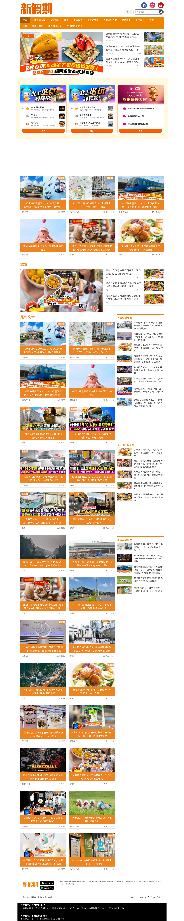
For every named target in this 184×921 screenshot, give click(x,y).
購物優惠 (126, 19)
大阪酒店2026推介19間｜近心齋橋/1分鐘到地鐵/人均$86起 (148, 391)
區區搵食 (78, 19)
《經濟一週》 (70, 884)
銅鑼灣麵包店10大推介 (63, 908)
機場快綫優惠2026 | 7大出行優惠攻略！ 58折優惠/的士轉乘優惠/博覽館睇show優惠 (148, 359)
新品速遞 (140, 19)
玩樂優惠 (109, 66)
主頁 (25, 19)
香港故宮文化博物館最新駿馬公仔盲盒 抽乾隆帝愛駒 (148, 579)
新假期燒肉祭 (55, 26)
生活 (25, 26)
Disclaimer (142, 897)
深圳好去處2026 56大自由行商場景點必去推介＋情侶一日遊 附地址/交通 (148, 325)
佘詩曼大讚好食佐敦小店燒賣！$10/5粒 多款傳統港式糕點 (148, 475)
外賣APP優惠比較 (115, 908)
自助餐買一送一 (28, 919)
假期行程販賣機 (74, 26)
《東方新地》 (134, 881)
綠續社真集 (37, 26)
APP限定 (54, 19)
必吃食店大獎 (39, 19)
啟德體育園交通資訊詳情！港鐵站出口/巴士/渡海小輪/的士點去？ (148, 547)
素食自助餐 (58, 919)
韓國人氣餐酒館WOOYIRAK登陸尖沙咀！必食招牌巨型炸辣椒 (148, 497)
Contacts (130, 897)
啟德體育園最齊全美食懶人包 (34, 908)
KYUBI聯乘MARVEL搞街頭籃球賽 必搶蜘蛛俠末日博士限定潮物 (148, 558)
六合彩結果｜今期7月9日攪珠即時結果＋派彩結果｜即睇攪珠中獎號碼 (148, 336)
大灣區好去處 (110, 19)
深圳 (23, 570)
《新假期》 (102, 881)
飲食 (66, 19)
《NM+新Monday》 (122, 881)
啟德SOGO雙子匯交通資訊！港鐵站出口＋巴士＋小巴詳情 (148, 589)
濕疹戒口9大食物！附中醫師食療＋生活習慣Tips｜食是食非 (148, 347)
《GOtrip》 (110, 881)
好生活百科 (26, 485)
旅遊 (152, 19)
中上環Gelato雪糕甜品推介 (90, 908)
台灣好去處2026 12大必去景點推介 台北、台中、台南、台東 (148, 370)
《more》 (143, 881)
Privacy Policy (156, 897)
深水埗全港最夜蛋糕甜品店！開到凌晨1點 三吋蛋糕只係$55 (148, 486)
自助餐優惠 (44, 919)
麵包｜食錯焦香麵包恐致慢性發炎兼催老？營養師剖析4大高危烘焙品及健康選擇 (148, 463)
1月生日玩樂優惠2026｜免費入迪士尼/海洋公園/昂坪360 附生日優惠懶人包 (148, 402)
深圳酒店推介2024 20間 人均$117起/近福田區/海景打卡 (148, 380)
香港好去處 (93, 19)
